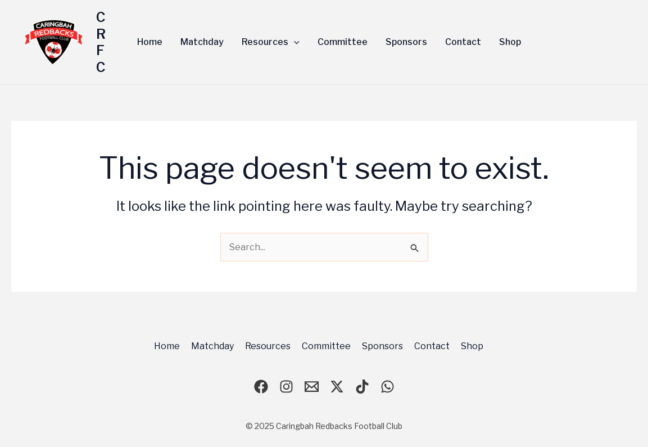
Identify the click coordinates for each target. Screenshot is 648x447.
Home (167, 346)
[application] (294, 42)
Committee (326, 346)
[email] (312, 387)
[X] (337, 387)
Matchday (212, 346)
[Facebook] (261, 387)
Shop (472, 346)
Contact (432, 346)
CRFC (101, 42)
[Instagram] (286, 387)
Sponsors (382, 346)
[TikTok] (362, 387)
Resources (268, 346)
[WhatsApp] (387, 387)
